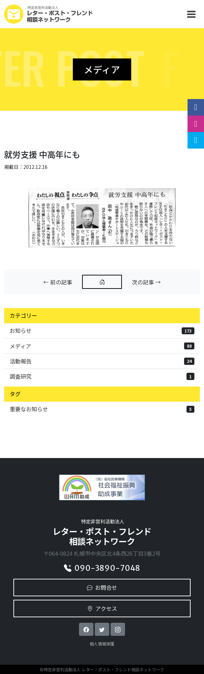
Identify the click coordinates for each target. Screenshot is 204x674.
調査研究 (102, 376)
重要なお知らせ (102, 409)
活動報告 (102, 361)
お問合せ (102, 587)
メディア (102, 346)
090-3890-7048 (102, 568)
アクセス (102, 608)
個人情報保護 (102, 643)
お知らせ (102, 330)
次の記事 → (146, 282)
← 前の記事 (57, 282)
